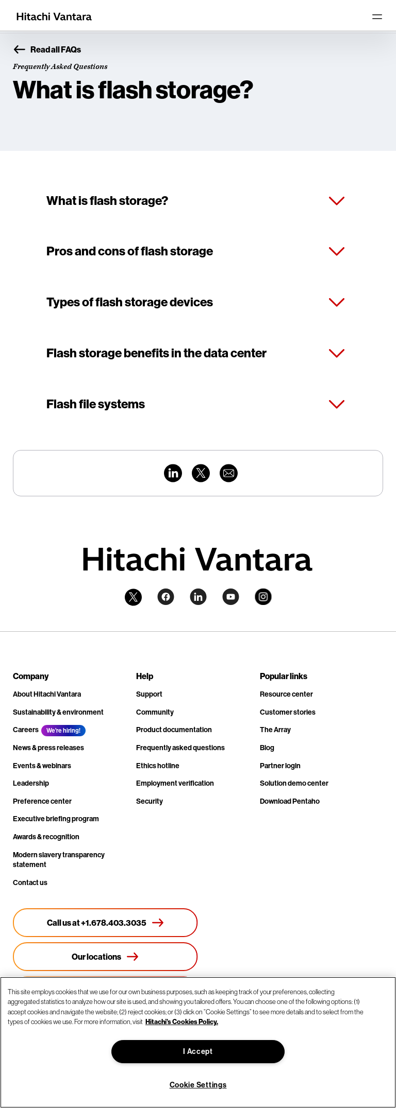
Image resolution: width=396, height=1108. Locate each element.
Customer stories (288, 712)
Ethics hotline (157, 765)
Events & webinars (42, 765)
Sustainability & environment (58, 712)
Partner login (280, 765)
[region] (198, 1042)
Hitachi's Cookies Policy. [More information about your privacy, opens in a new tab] (181, 1021)
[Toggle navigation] (377, 16)
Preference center (42, 801)
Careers (26, 729)
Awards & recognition (46, 837)
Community (155, 712)
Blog (267, 747)
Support (149, 694)
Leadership (31, 783)
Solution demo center (294, 783)
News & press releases (48, 747)
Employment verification (175, 783)
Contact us (30, 882)
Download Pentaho (290, 801)
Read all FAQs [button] (47, 50)
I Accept (198, 1051)
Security (149, 801)
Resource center (286, 694)
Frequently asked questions (180, 747)
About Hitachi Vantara (47, 694)
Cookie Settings (198, 1085)
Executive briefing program (56, 819)
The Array (275, 729)
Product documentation (174, 729)
